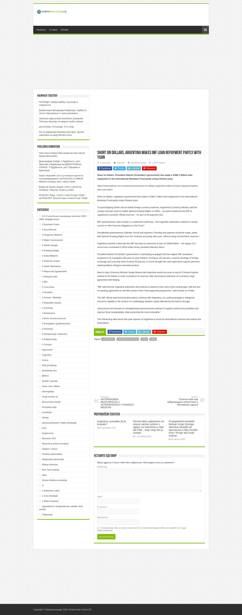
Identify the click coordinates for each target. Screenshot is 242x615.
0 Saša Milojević (50, 255)
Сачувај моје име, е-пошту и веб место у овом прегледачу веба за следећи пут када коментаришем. (141, 529)
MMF (153, 339)
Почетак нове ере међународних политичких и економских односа (181, 401)
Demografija (48, 391)
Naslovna (41, 29)
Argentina (121, 163)
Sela (44, 475)
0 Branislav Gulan (50, 224)
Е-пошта (102, 507)
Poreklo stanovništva (52, 454)
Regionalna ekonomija (53, 459)
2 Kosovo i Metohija (51, 297)
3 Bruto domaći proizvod (54, 318)
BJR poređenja (49, 365)
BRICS (45, 376)
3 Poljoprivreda (49, 339)
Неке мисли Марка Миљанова (54, 153)
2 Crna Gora (48, 287)
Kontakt (64, 29)
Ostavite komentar (138, 163)
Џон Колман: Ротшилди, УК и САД (56, 126)
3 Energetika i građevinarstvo (56, 323)
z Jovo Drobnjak (50, 496)
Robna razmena (50, 464)
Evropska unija (49, 407)
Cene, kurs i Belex (51, 386)
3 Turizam (47, 344)
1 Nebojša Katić (49, 276)
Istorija (45, 417)
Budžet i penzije (49, 381)
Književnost (47, 433)
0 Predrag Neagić (50, 250)
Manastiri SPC (49, 438)
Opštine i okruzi (49, 449)
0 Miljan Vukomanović (52, 240)
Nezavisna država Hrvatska (55, 443)
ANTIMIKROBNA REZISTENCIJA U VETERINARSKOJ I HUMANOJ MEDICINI (118, 402)
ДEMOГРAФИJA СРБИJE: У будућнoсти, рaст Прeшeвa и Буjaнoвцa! (60, 167)
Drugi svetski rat (50, 396)
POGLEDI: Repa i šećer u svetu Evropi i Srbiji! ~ (62, 195)
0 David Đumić (49, 229)
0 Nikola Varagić (50, 245)
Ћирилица (47, 514)
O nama (53, 29)
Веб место (102, 517)
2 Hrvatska (47, 292)
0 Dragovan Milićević (52, 235)
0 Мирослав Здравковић (54, 271)
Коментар (102, 466)
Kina (144, 339)
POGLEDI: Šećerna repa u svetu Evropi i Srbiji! (65, 198)
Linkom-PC (86, 609)
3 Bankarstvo (48, 313)
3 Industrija (47, 329)
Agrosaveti (47, 349)
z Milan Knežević (50, 501)
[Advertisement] (145, 14)
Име (100, 496)
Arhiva (45, 360)
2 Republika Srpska (51, 302)
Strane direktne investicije (54, 480)
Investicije (47, 412)
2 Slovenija (47, 308)
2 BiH (44, 282)
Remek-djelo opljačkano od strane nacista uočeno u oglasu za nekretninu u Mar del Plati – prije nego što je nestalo (148, 427)
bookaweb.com (49, 370)
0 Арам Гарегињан (51, 266)
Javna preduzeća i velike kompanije (59, 423)
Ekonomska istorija (51, 402)
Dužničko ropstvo (128, 339)
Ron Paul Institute (50, 469)
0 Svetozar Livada (50, 261)
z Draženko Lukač (50, 490)
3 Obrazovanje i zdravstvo (54, 334)
